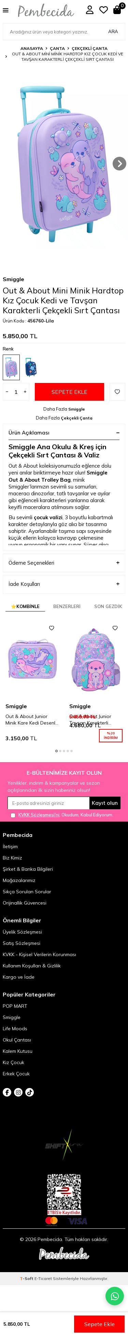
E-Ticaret (43, 1287)
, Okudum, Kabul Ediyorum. (62, 823)
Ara (113, 31)
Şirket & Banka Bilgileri (28, 877)
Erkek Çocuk (16, 1082)
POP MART (15, 1014)
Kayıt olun (105, 811)
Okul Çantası (17, 1048)
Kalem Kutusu (17, 1060)
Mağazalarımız (19, 889)
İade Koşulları (64, 592)
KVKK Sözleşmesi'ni (38, 823)
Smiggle (13, 287)
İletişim (10, 855)
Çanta (57, 48)
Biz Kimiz (12, 866)
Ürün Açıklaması (64, 441)
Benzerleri (67, 615)
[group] (64, 164)
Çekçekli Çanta (90, 48)
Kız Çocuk (13, 1071)
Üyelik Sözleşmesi (22, 940)
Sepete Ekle (69, 400)
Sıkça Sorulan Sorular (27, 900)
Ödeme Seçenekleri (64, 571)
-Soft (27, 1287)
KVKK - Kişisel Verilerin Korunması (39, 963)
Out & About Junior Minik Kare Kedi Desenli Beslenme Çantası (30, 728)
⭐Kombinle (25, 615)
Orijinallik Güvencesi (24, 911)
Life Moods (15, 1037)
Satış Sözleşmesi (21, 952)
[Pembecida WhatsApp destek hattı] (114, 1296)
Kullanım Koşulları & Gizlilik (32, 974)
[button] (119, 163)
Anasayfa (31, 48)
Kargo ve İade (18, 985)
